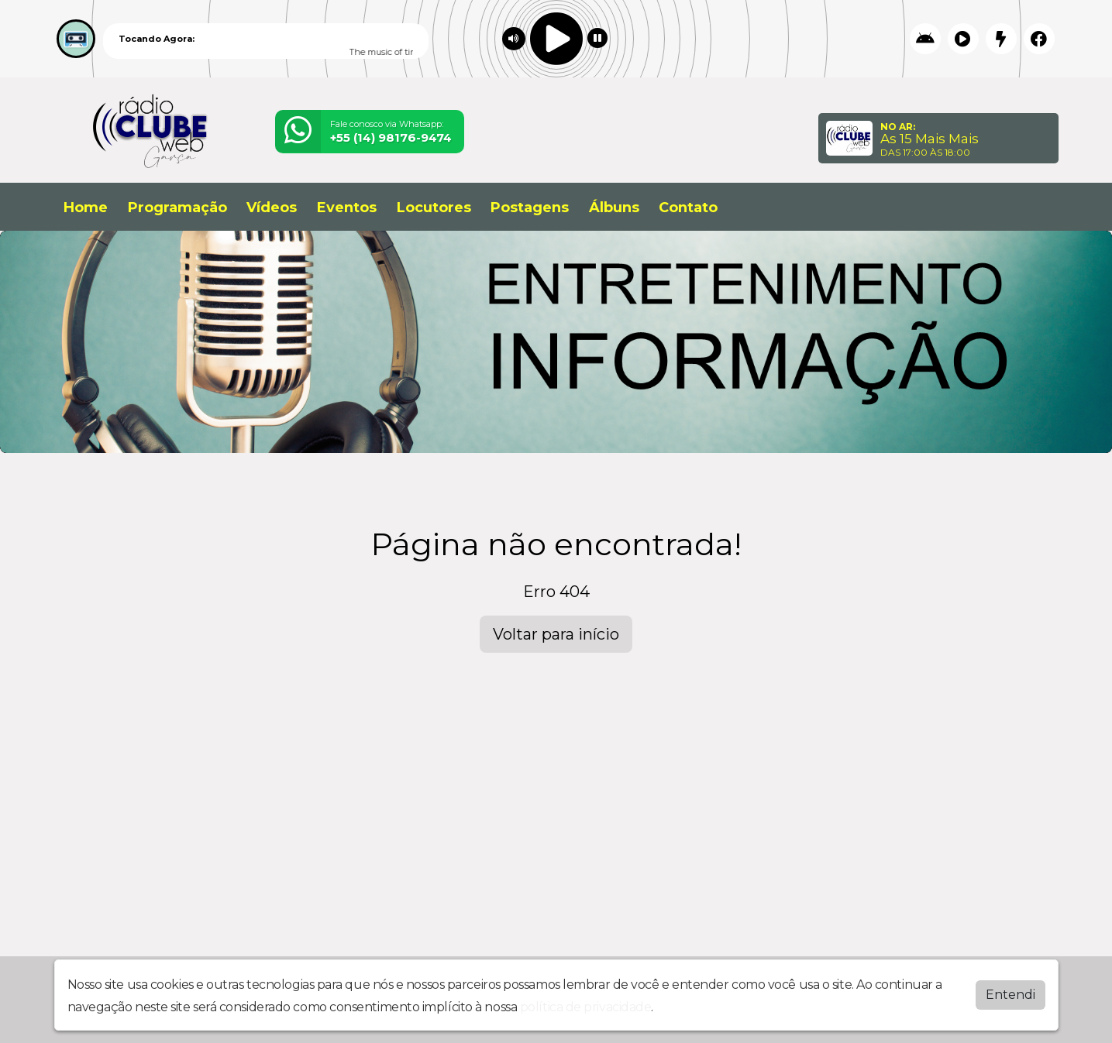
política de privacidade (586, 1007)
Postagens (530, 207)
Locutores (434, 207)
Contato (688, 207)
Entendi (1010, 994)
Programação (177, 207)
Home (86, 207)
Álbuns (614, 207)
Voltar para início (556, 634)
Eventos (347, 207)
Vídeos (271, 207)
